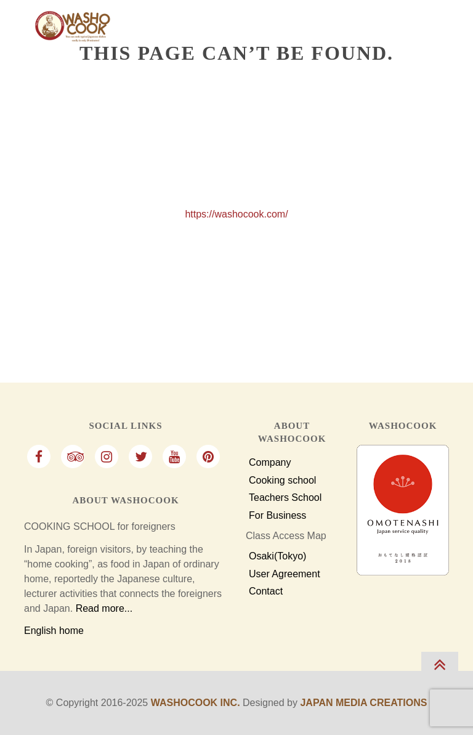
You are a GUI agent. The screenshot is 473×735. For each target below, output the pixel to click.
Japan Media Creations (363, 702)
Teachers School (285, 498)
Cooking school (282, 480)
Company (270, 463)
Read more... (104, 608)
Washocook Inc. (195, 702)
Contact (266, 591)
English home (54, 630)
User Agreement (284, 574)
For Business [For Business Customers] (277, 516)
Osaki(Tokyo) (277, 556)
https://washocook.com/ (236, 214)
